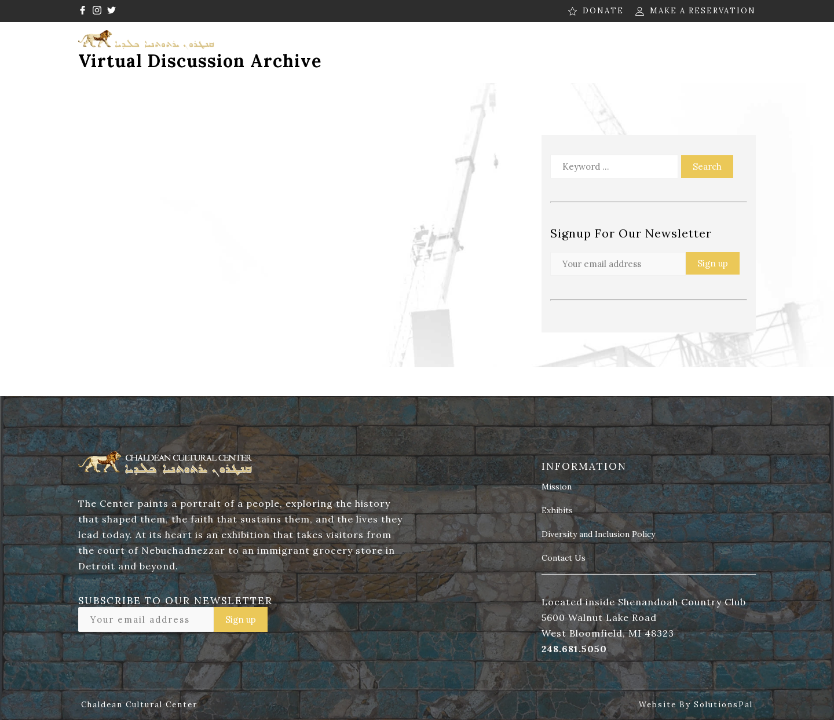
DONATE (603, 11)
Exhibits (557, 511)
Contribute (634, 46)
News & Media (539, 46)
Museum (449, 46)
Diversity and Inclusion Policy (598, 534)
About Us (290, 46)
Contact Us (724, 46)
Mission (557, 487)
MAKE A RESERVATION (703, 11)
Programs (371, 46)
